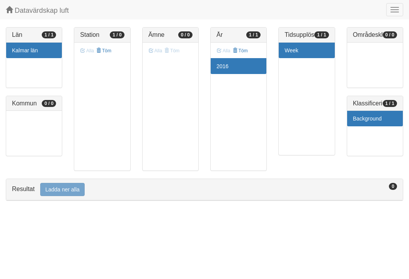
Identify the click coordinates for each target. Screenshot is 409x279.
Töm (103, 50)
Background (367, 118)
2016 (222, 66)
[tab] (204, 189)
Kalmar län (25, 50)
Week (291, 50)
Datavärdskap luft (37, 10)
